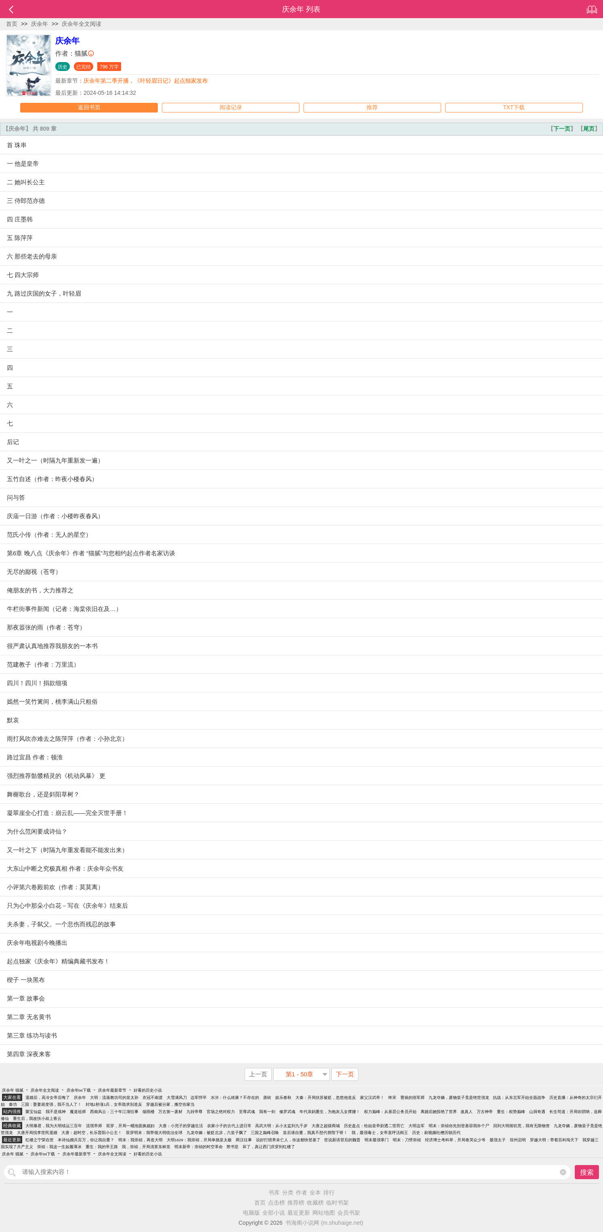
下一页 (561, 128)
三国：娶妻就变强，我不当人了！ (51, 1104)
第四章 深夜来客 (29, 1054)
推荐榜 (295, 1202)
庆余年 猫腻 (12, 1090)
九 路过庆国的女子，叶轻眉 (44, 293)
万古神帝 (485, 1111)
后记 (13, 441)
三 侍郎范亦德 (26, 200)
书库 (274, 1192)
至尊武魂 (247, 1111)
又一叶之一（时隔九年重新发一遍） (55, 460)
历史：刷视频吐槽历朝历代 (436, 1132)
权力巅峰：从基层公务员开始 (390, 1111)
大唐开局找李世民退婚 (37, 1132)
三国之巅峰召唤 (265, 1132)
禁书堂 (232, 1146)
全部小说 (273, 1212)
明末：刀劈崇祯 (407, 1140)
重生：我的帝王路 (102, 1146)
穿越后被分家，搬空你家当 (170, 1104)
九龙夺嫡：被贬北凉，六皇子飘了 (216, 1132)
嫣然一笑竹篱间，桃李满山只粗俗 (52, 701)
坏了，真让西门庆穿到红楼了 (269, 1146)
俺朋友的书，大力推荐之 (40, 590)
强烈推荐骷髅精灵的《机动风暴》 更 (56, 775)
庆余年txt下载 (79, 1090)
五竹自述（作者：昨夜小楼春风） (52, 478)
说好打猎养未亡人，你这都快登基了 (288, 1140)
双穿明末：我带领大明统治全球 (154, 1132)
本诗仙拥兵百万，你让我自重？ (86, 1140)
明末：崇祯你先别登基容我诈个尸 (459, 1126)
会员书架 (348, 1212)
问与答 (16, 497)
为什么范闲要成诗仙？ (37, 831)
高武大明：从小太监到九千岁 (281, 1126)
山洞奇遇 (537, 1111)
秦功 (13, 1104)
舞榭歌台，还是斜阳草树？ (43, 794)
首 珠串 (17, 145)
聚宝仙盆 (33, 1111)
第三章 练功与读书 (32, 1035)
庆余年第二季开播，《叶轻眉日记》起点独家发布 (146, 80)
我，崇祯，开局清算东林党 (146, 1146)
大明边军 (416, 1126)
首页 (11, 24)
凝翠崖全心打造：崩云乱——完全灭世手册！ (67, 812)
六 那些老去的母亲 (32, 256)
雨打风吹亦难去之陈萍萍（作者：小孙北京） (67, 738)
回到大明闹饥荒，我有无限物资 (521, 1126)
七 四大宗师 (23, 274)
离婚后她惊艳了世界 (439, 1111)
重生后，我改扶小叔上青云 (37, 1118)
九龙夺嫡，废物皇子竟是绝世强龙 (459, 1097)
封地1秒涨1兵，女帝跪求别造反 (114, 1104)
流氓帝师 (94, 1126)
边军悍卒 (199, 1097)
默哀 (13, 720)
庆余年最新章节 (112, 1090)
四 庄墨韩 (20, 219)
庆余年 (39, 24)
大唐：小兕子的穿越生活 (181, 1126)
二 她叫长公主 (26, 182)
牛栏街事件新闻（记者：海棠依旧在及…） (64, 608)
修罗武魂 (287, 1111)
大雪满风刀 (177, 1097)
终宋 (392, 1097)
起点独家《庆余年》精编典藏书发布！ (58, 961)
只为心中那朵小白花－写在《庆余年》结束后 (67, 905)
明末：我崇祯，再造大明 (140, 1140)
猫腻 (81, 53)
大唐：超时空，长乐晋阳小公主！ (91, 1132)
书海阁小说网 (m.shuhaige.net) (324, 1222)
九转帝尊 (194, 1111)
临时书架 (337, 1202)
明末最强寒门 (376, 1140)
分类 (287, 1192)
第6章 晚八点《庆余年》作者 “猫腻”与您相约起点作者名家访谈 (91, 553)
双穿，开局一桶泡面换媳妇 (130, 1126)
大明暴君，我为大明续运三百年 (53, 1126)
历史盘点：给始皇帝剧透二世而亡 (374, 1126)
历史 (62, 67)
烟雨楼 (148, 1111)
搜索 (587, 1172)
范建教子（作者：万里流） (43, 664)
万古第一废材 (170, 1111)
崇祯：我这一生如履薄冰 (59, 1146)
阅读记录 (231, 107)
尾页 (589, 128)
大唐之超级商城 (326, 1126)
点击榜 (276, 1202)
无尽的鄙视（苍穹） (34, 571)
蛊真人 (467, 1111)
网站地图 (323, 1212)
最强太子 (498, 1140)
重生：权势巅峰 (511, 1111)
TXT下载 (514, 107)
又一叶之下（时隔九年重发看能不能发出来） (67, 849)
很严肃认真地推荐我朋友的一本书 (52, 645)
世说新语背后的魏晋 (342, 1140)
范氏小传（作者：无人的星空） (49, 534)
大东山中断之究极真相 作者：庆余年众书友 (65, 868)
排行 (329, 1192)
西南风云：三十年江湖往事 (114, 1111)
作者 (301, 1192)
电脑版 (251, 1212)
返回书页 (89, 107)
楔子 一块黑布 (26, 979)
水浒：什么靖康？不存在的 (235, 1097)
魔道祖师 (78, 1111)
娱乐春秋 (283, 1097)
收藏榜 (315, 1202)
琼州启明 (518, 1140)
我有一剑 (267, 1111)
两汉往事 (244, 1140)
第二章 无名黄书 (29, 1016)
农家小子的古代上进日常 (229, 1126)
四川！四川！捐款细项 (37, 683)
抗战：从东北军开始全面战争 (519, 1097)
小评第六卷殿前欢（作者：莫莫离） (55, 887)
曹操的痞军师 (412, 1097)
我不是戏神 (56, 1111)
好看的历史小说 (148, 1090)
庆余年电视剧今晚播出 (37, 942)
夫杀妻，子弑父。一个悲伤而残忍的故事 (61, 924)
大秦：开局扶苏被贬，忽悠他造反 (325, 1097)
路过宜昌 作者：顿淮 (35, 757)
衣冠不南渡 (152, 1097)
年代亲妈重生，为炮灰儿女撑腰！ (329, 1111)
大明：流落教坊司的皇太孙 (114, 1097)
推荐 (372, 107)
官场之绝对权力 (221, 1111)
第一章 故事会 (26, 998)
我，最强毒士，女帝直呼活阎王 (380, 1132)
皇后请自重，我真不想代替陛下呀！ (315, 1132)
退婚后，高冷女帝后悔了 (47, 1097)
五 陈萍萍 (20, 237)
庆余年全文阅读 (81, 24)
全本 (315, 1192)
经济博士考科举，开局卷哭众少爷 (455, 1140)
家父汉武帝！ (372, 1097)
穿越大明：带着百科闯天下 (554, 1140)
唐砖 (267, 1097)
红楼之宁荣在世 (39, 1140)
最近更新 (298, 1212)
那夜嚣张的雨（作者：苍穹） (46, 627)
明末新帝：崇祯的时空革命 (198, 1146)
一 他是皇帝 (23, 163)
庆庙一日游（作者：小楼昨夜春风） (55, 516)
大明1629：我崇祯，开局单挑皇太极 (199, 1140)
